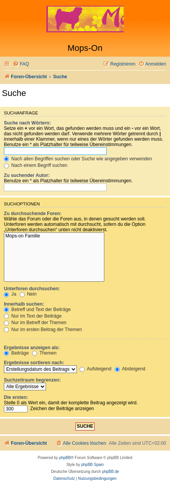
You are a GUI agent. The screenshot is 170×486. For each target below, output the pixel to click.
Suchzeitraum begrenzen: (32, 380)
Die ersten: (16, 397)
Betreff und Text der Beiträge (37, 309)
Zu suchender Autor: (26, 175)
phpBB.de (110, 471)
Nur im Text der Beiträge (33, 316)
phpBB (65, 458)
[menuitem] (21, 64)
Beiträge (16, 353)
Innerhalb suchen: (24, 304)
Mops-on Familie (54, 236)
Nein (28, 294)
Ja (10, 294)
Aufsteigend (96, 369)
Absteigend (130, 369)
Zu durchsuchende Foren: (32, 213)
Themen (44, 353)
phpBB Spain (92, 464)
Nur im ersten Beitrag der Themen (43, 329)
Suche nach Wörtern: (27, 123)
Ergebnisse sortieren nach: (34, 362)
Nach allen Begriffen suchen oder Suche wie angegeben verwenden (78, 158)
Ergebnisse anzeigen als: (32, 347)
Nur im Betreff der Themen (35, 322)
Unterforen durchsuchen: (32, 288)
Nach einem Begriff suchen (35, 165)
